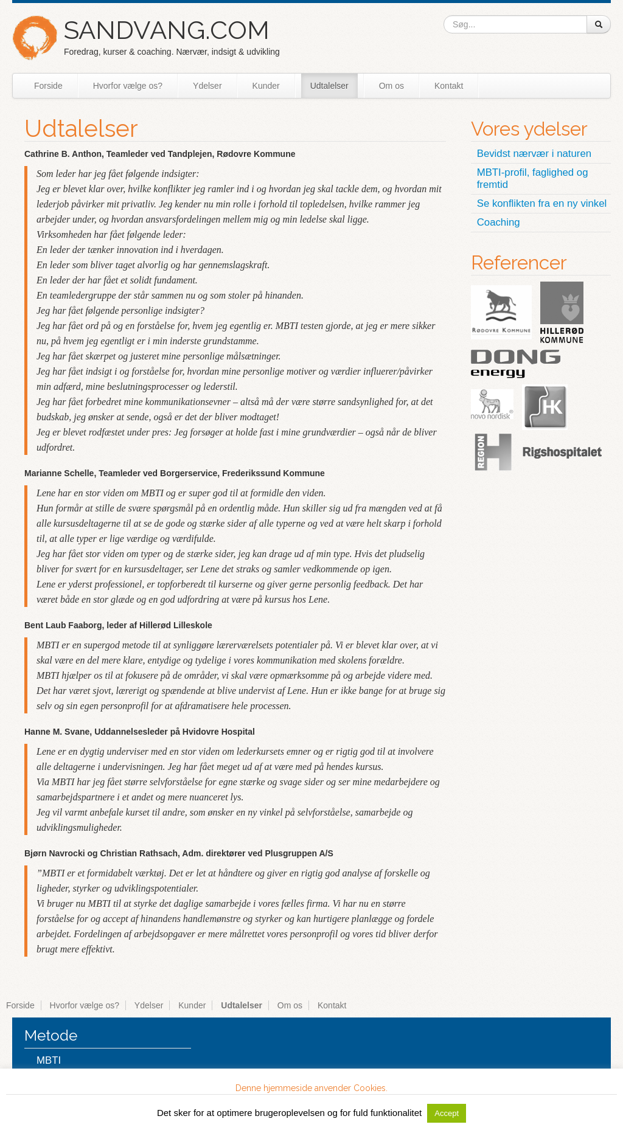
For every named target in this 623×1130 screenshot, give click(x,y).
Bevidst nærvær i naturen (534, 153)
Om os (391, 86)
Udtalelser (329, 86)
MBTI (49, 1060)
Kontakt (448, 86)
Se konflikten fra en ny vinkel (542, 203)
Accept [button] (446, 1113)
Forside (48, 86)
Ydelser (207, 86)
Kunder (266, 86)
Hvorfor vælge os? (127, 86)
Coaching (498, 222)
